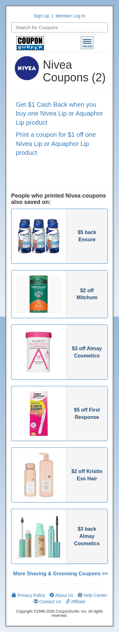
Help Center (92, 595)
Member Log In (70, 15)
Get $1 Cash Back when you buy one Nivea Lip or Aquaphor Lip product (59, 113)
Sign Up (42, 15)
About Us (61, 595)
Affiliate (76, 601)
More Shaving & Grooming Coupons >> (60, 573)
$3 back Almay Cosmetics (87, 536)
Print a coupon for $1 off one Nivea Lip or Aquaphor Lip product (56, 143)
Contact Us (47, 601)
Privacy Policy (28, 595)
